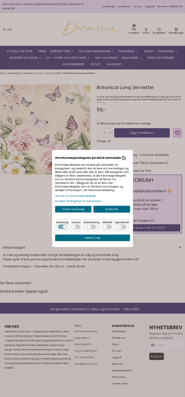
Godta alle (111, 209)
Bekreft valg (92, 238)
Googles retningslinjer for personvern (78, 201)
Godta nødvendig (73, 209)
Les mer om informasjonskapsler (75, 196)
